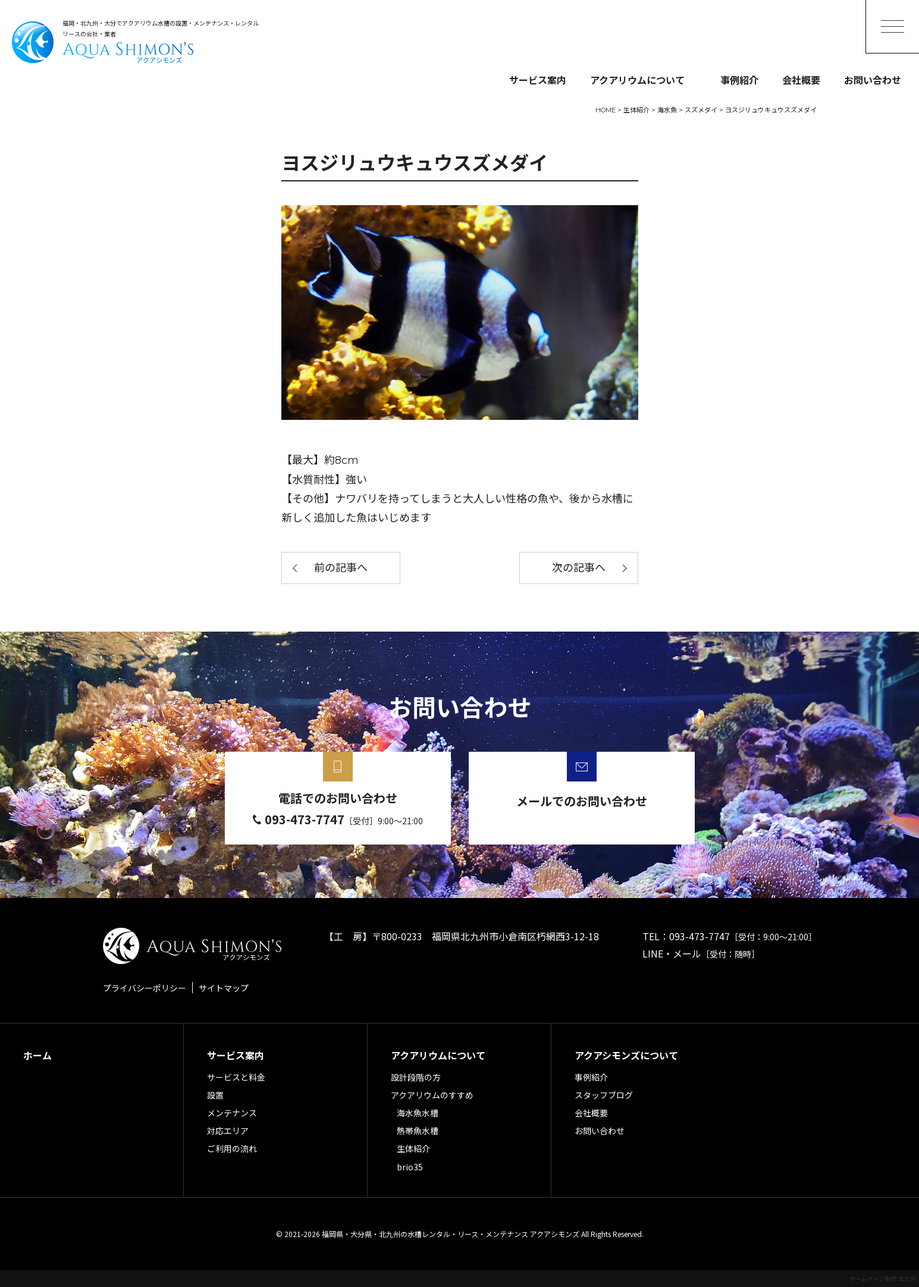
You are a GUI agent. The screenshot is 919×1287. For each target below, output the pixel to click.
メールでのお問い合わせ (581, 800)
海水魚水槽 (417, 1113)
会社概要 (801, 80)
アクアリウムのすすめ (432, 1095)
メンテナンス (232, 1113)
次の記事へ (579, 568)
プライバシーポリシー (144, 988)
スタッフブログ (604, 1095)
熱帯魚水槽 (417, 1131)
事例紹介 (739, 80)
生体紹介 (413, 1148)
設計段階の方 (416, 1077)
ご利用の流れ (232, 1148)
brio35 (410, 1167)
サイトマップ (224, 988)
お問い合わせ (872, 80)
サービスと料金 (236, 1077)
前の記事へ (341, 568)
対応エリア (228, 1131)
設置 (215, 1095)
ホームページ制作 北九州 (882, 1278)
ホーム (37, 1055)
